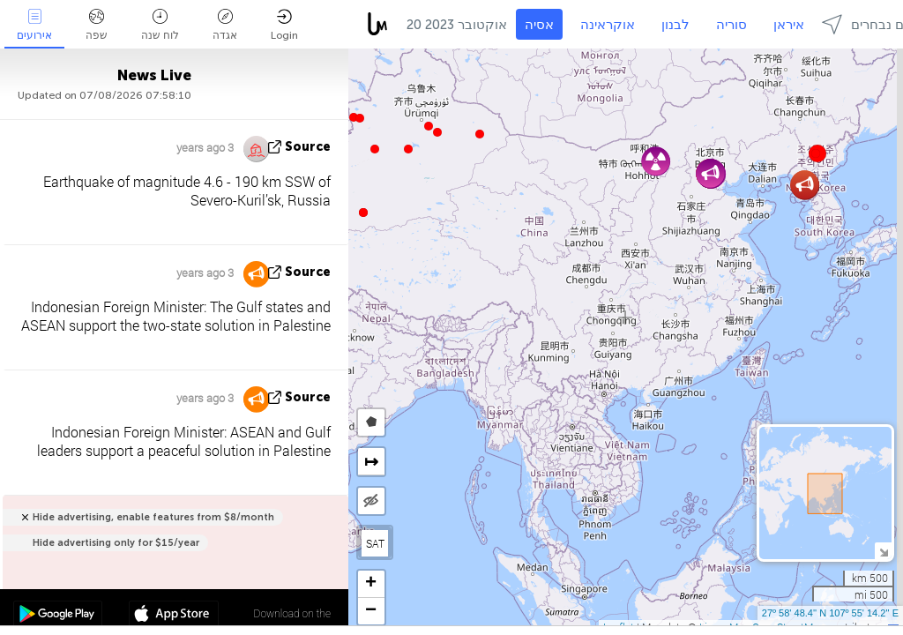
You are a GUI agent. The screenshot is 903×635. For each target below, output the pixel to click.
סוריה (731, 25)
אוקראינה (607, 25)
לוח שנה (160, 25)
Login (284, 25)
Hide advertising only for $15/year (116, 543)
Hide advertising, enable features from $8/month (153, 517)
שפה (97, 25)
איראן (788, 25)
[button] (359, 118)
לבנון (675, 25)
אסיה (539, 25)
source (308, 146)
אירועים (34, 25)
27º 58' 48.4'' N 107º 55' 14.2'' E (830, 613)
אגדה (225, 25)
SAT (375, 543)
